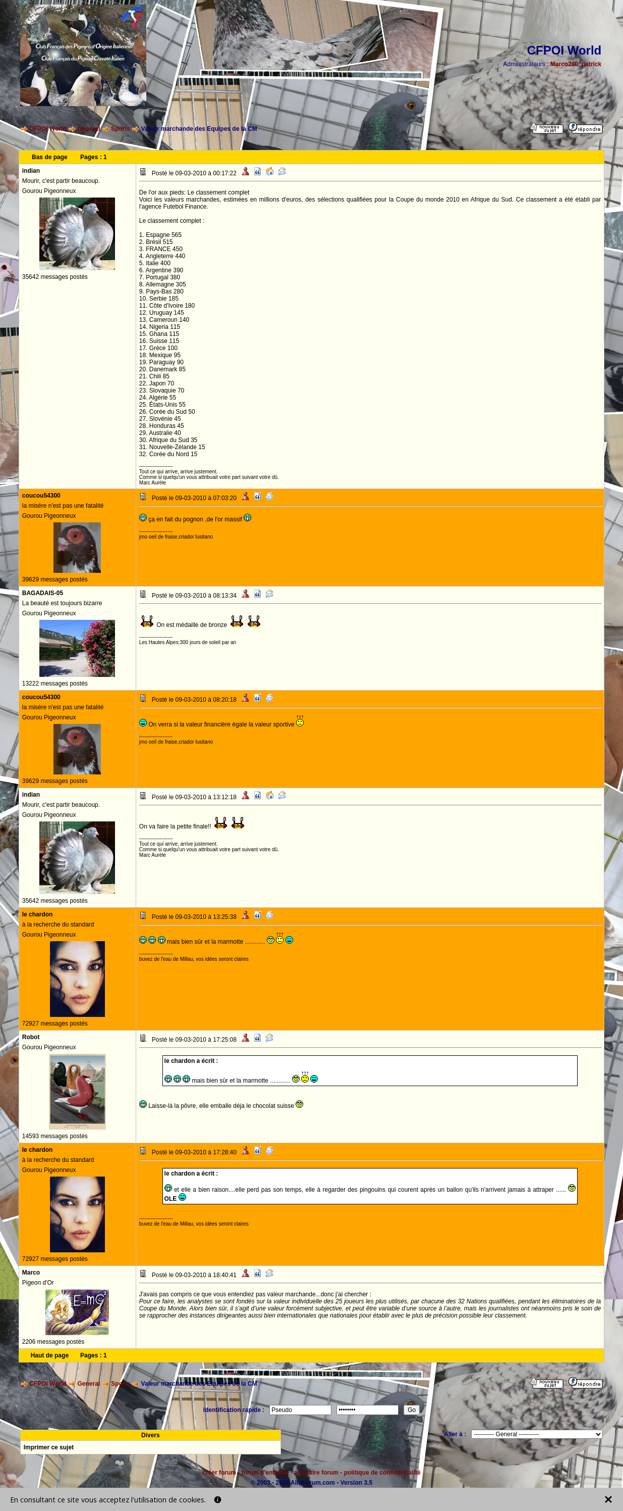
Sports (120, 128)
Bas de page (50, 157)
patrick (591, 64)
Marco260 (564, 64)
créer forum (219, 1472)
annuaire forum (316, 1472)
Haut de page (50, 1355)
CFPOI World (48, 128)
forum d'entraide (265, 1472)
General (89, 128)
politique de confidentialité (382, 1472)
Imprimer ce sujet (49, 1447)
